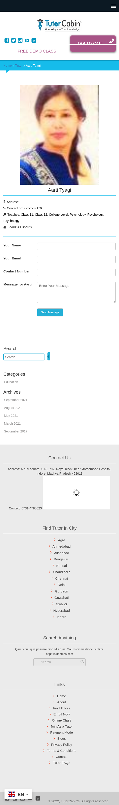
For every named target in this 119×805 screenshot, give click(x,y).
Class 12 (41, 214)
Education (11, 382)
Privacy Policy (61, 744)
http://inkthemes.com (59, 654)
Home (7, 65)
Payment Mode (61, 732)
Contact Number (16, 271)
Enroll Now (61, 714)
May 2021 (11, 415)
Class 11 (27, 214)
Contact (61, 757)
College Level (58, 214)
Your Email (12, 258)
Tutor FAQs (61, 763)
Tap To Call (96, 41)
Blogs (61, 738)
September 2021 (15, 400)
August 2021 (13, 408)
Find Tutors (61, 708)
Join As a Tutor (61, 726)
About (61, 702)
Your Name (12, 245)
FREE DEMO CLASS (37, 51)
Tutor (18, 65)
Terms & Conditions (61, 750)
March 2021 (12, 423)
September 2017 (15, 431)
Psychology (78, 214)
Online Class (61, 720)
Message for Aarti (17, 284)
